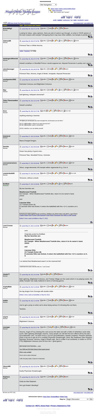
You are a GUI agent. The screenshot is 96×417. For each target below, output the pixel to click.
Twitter (21, 51)
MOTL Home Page (43, 406)
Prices (34, 215)
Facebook (27, 51)
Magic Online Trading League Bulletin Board (63, 8)
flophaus (6, 377)
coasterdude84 (8, 173)
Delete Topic (64, 396)
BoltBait (6, 184)
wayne (5, 317)
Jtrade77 (6, 274)
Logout (74, 215)
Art (62, 215)
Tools (47, 215)
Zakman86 (7, 41)
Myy (4, 90)
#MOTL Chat (67, 215)
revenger (6, 327)
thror (5, 111)
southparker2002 (9, 79)
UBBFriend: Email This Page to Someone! (19, 23)
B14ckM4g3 (7, 28)
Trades (22, 215)
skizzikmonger (8, 69)
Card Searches (41, 215)
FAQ (30, 215)
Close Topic (46, 396)
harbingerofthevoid (10, 59)
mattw (5, 300)
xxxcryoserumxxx (10, 163)
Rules (26, 215)
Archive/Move (55, 396)
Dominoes (57, 215)
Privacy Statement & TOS (60, 406)
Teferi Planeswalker (10, 100)
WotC (52, 215)
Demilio (6, 147)
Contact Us (30, 406)
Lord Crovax (8, 225)
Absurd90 (6, 366)
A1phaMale (7, 287)
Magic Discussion (57, 10)
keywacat (6, 136)
